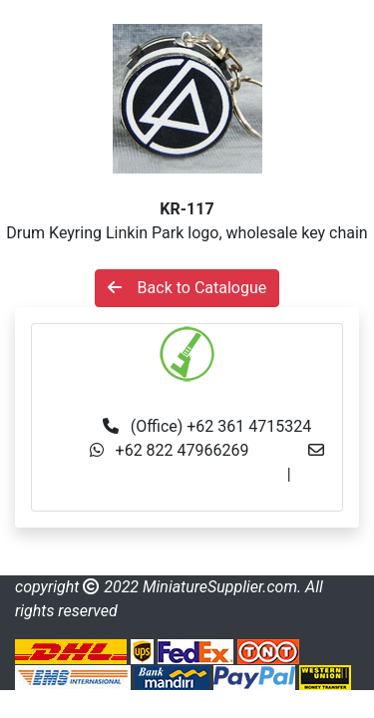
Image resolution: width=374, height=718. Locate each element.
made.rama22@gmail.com (187, 498)
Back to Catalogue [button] (187, 287)
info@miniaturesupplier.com (184, 474)
